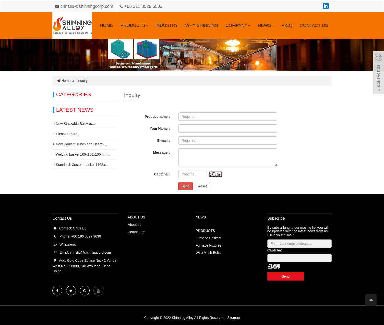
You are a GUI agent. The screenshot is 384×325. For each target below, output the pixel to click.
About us (134, 225)
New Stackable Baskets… (75, 124)
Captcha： (162, 174)
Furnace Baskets (208, 238)
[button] (146, 25)
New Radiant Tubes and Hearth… (81, 144)
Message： (162, 152)
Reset (202, 186)
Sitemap (233, 318)
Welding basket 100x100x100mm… (83, 154)
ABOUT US (136, 217)
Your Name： (160, 128)
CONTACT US (314, 25)
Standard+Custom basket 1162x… (82, 165)
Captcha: (274, 250)
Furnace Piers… (68, 134)
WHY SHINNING (201, 25)
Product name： (158, 117)
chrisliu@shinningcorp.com (84, 6)
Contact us (136, 232)
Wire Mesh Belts (208, 253)
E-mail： (164, 140)
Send (185, 186)
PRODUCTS (134, 25)
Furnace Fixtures (208, 245)
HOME (106, 25)
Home (66, 81)
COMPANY (238, 25)
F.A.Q (286, 25)
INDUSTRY (167, 25)
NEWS (266, 25)
